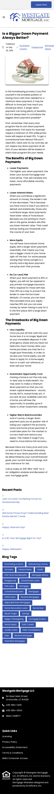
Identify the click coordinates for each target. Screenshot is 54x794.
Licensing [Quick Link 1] (7, 736)
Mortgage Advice (49, 47)
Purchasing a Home (24, 47)
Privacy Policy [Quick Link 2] (9, 741)
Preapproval (37, 47)
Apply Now (41, 4)
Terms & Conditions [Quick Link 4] (12, 752)
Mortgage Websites (23, 782)
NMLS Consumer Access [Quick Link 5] (15, 758)
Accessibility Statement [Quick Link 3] (15, 747)
